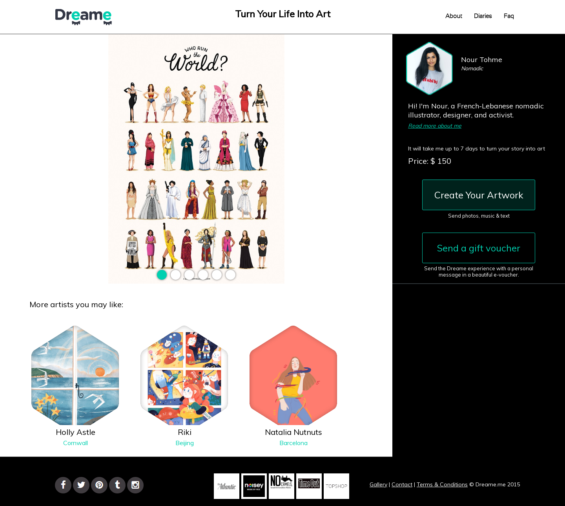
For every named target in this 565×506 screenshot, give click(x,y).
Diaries (483, 16)
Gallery (378, 484)
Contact (402, 484)
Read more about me (434, 125)
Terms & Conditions (442, 484)
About (453, 16)
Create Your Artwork (478, 195)
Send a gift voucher (478, 248)
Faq (509, 16)
